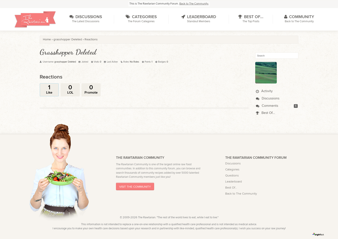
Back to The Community (241, 193)
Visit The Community (135, 187)
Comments (267, 106)
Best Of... (265, 113)
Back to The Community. (194, 3)
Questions (232, 175)
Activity (264, 91)
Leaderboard (233, 181)
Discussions (267, 98)
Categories (232, 169)
